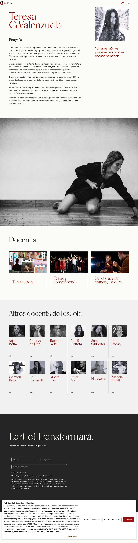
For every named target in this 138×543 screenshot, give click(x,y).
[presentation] (27, 495)
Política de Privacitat (44, 476)
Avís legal (31, 476)
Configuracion (92, 519)
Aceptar (128, 519)
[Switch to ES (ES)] (135, 3)
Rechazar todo (112, 519)
